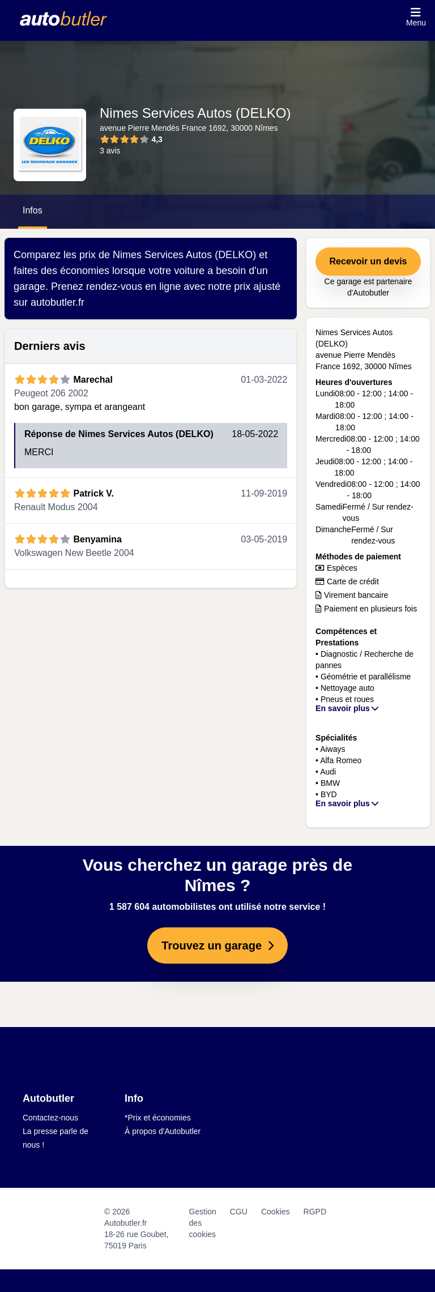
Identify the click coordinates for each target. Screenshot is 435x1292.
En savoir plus (347, 708)
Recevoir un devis (368, 261)
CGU (239, 1211)
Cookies (275, 1211)
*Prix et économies (158, 1117)
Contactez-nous (50, 1117)
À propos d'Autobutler (163, 1131)
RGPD (315, 1211)
